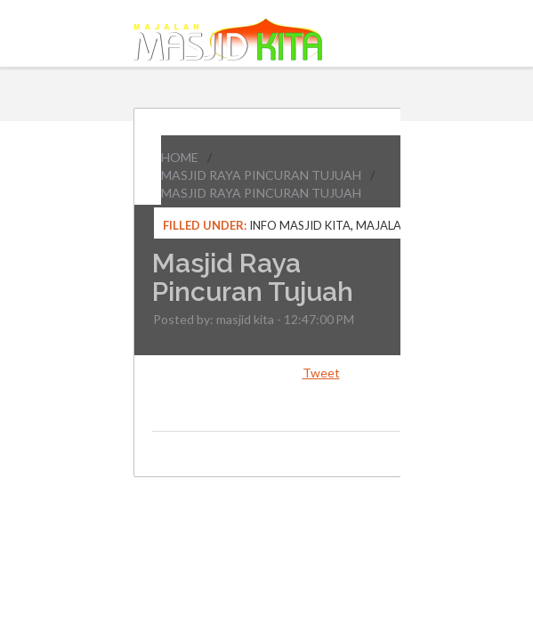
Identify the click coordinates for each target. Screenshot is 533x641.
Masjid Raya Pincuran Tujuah (261, 175)
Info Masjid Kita (300, 225)
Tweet (321, 372)
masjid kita (245, 319)
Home (179, 157)
